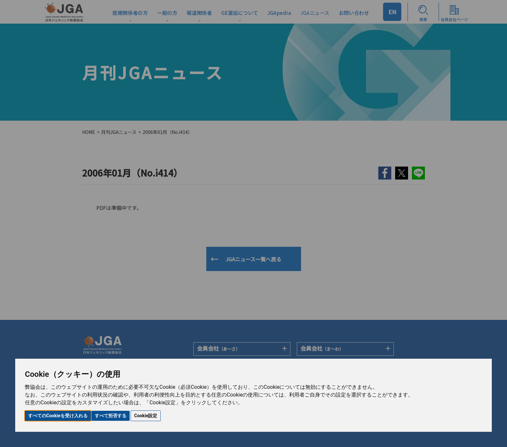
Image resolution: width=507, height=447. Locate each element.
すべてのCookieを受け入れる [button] (58, 415)
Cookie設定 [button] (145, 415)
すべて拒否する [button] (110, 415)
